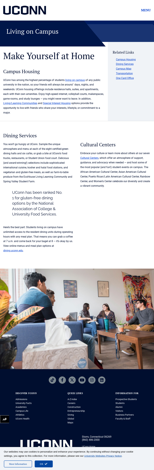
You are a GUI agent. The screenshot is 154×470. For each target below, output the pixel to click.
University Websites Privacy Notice (103, 455)
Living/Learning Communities (20, 103)
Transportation (124, 73)
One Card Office (125, 78)
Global (71, 418)
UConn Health (22, 418)
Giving (71, 414)
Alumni (118, 407)
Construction (74, 407)
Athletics (20, 414)
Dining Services (125, 64)
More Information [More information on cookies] (18, 463)
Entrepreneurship (76, 411)
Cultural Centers (89, 157)
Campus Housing (126, 59)
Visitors (119, 411)
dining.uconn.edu (13, 250)
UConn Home (88, 446)
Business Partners (124, 414)
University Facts (24, 403)
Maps (70, 422)
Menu (146, 10)
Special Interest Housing (57, 103)
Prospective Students (126, 399)
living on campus (75, 80)
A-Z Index (72, 399)
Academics (21, 407)
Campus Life (22, 411)
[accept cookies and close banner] (44, 463)
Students (120, 403)
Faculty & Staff (122, 418)
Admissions (21, 399)
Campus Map (123, 68)
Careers (71, 403)
